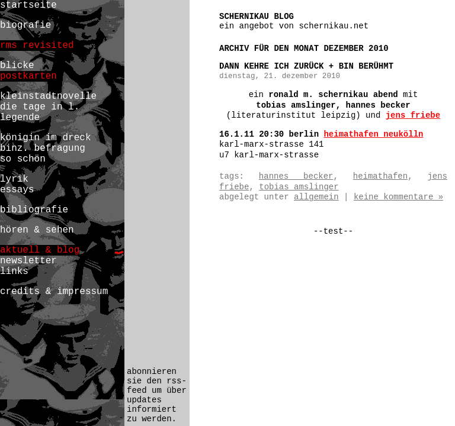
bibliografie (34, 210)
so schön (23, 159)
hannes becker (296, 176)
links (14, 271)
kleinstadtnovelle (48, 96)
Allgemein (316, 197)
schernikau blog (256, 16)
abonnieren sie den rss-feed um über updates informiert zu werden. (157, 395)
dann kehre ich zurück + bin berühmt (306, 66)
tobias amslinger (298, 187)
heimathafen (380, 176)
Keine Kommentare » (398, 197)
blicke (17, 65)
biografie (25, 25)
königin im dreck (45, 138)
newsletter (28, 261)
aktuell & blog (39, 250)
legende (20, 117)
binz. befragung (42, 148)
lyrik (14, 179)
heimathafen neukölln (373, 134)
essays (17, 190)
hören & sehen (37, 230)
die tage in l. (39, 107)
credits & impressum (54, 291)
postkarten (28, 76)
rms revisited (37, 45)
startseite (28, 5)
